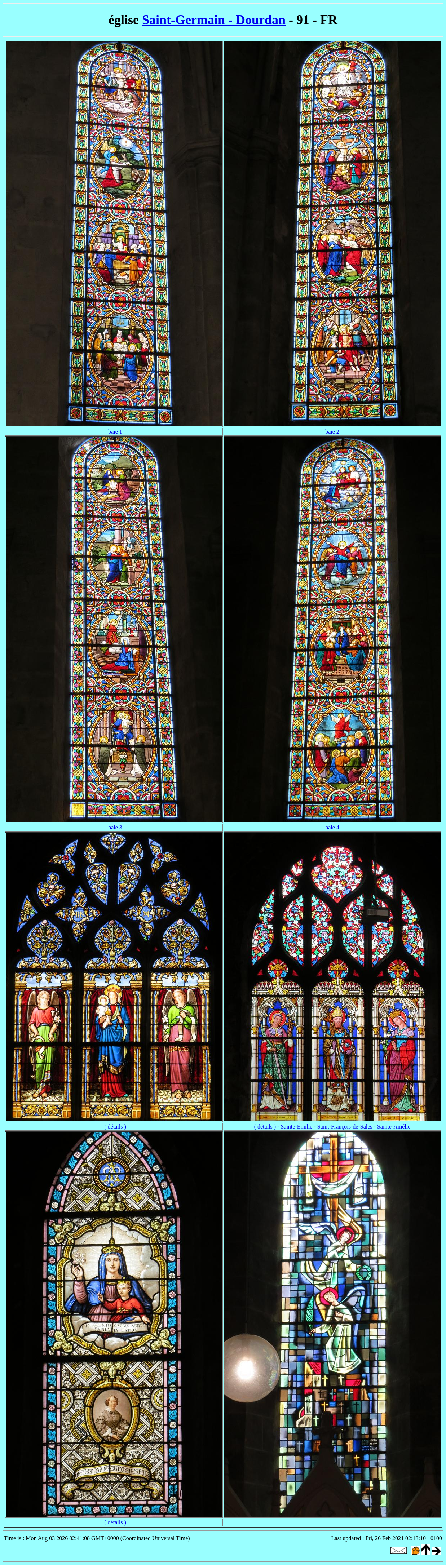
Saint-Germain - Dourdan (214, 20)
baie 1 (115, 432)
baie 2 (332, 432)
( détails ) (115, 1126)
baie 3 (115, 827)
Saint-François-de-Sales (344, 1126)
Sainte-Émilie (296, 1126)
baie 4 (332, 827)
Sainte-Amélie (393, 1126)
